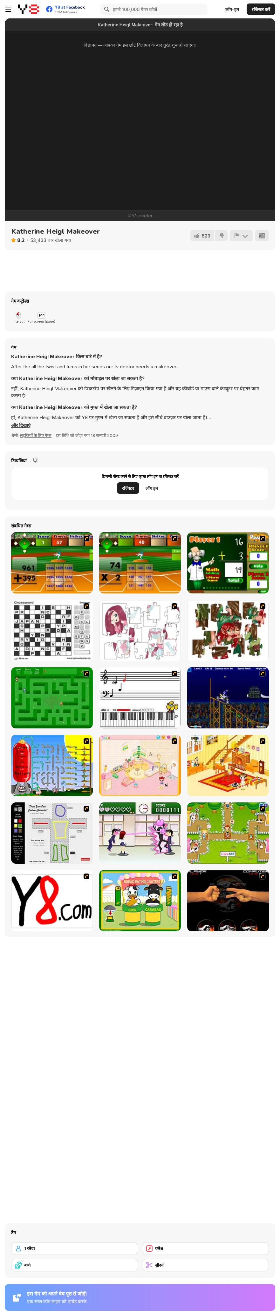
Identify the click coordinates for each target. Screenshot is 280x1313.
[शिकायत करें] (241, 235)
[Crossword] (52, 630)
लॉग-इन (232, 9)
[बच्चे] (74, 1265)
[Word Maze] (52, 697)
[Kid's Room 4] (140, 765)
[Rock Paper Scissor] (228, 900)
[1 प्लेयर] (74, 1248)
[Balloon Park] (52, 765)
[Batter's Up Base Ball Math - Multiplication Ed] (140, 562)
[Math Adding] (228, 562)
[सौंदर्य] (205, 1265)
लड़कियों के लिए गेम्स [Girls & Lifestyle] (35, 435)
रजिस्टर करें (261, 9)
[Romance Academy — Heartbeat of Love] (140, 833)
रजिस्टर (128, 488)
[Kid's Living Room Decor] (228, 765)
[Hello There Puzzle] (140, 630)
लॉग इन (152, 488)
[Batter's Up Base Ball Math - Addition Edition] (52, 562)
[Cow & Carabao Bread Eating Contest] (140, 900)
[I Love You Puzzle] (228, 630)
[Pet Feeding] (228, 833)
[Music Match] (140, 697)
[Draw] (52, 900)
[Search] (106, 9)
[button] (21, 425)
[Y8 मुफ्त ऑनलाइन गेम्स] (28, 9)
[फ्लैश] (205, 1248)
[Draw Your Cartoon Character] (52, 833)
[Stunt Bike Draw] (228, 697)
